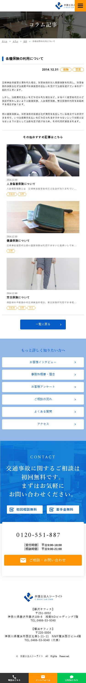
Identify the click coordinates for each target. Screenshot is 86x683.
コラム (16, 41)
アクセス (43, 432)
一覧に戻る (43, 325)
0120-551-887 (41, 545)
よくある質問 (43, 419)
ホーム (5, 41)
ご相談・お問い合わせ (43, 571)
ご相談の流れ (43, 405)
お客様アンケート (43, 392)
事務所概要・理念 (43, 378)
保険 (27, 41)
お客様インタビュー (43, 364)
